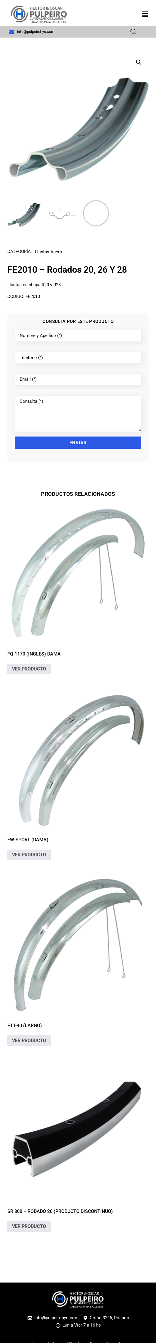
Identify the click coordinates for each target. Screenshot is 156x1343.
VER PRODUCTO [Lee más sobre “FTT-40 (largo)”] (29, 1040)
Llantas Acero (48, 252)
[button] (145, 14)
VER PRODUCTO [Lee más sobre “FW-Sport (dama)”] (29, 854)
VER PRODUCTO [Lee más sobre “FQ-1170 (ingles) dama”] (29, 669)
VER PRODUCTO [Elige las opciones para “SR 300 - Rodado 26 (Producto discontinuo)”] (29, 1226)
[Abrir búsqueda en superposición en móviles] (133, 32)
